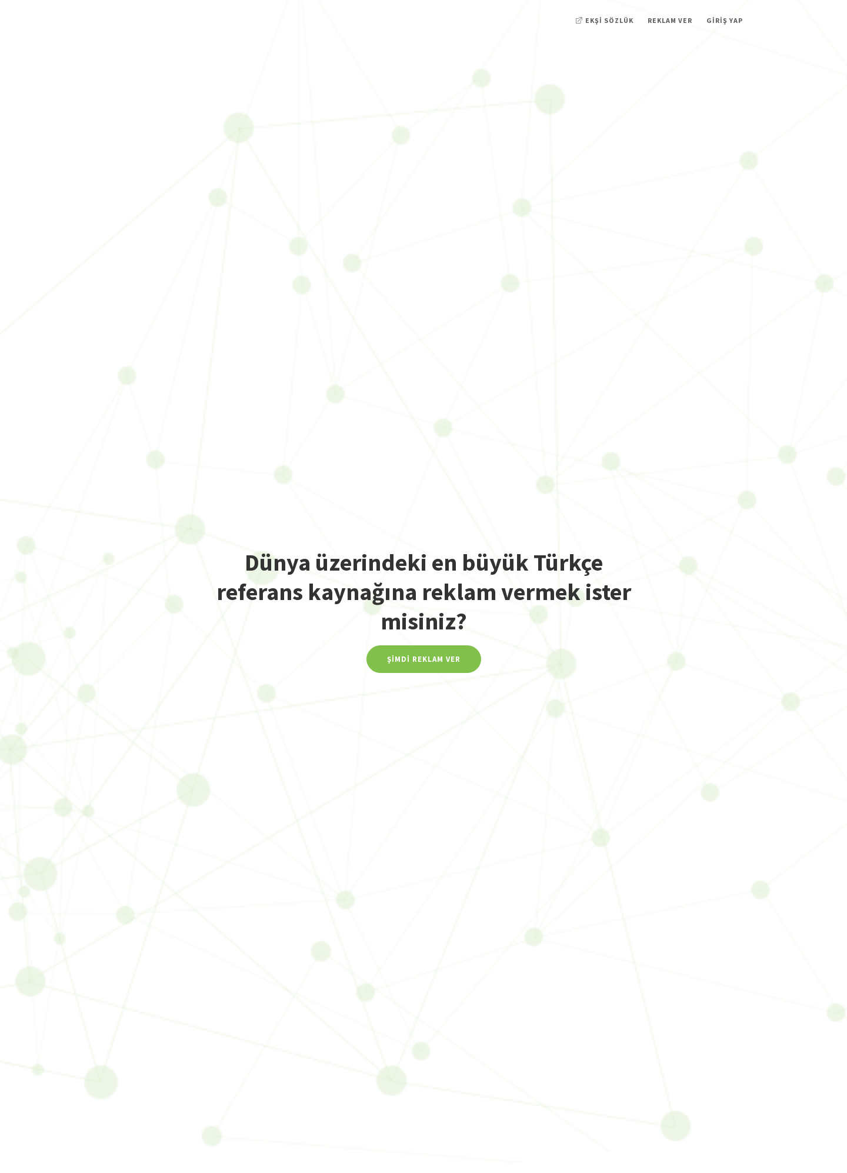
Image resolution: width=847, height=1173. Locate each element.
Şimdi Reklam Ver (424, 659)
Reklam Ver (670, 20)
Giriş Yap (724, 20)
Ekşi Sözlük (604, 20)
